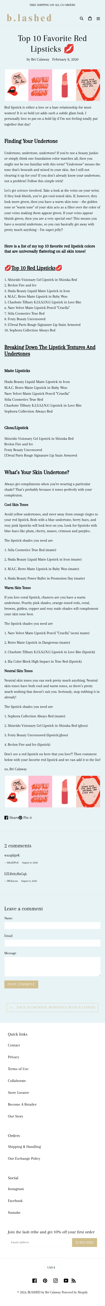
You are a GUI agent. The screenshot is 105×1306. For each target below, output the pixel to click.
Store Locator (18, 1092)
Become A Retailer (22, 1104)
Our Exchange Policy (24, 1158)
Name (8, 918)
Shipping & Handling (24, 1147)
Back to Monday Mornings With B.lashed (52, 1007)
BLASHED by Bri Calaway (44, 1292)
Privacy (13, 1057)
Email (8, 936)
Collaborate (17, 1081)
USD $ (51, 1267)
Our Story (15, 1116)
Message (10, 953)
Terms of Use (18, 1069)
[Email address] (40, 1242)
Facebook (15, 1201)
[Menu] (98, 18)
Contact (14, 1045)
